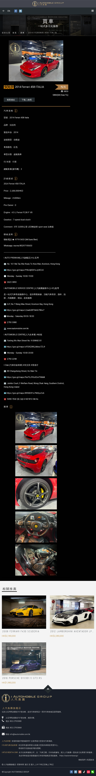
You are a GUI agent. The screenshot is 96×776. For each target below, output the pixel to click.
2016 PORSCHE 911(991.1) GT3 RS (22, 678)
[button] (92, 772)
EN (9, 11)
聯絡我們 (82, 760)
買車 (22, 33)
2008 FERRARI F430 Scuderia (21, 631)
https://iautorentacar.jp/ (68, 756)
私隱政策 (90, 760)
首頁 (14, 33)
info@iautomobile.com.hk (20, 734)
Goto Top (48, 689)
